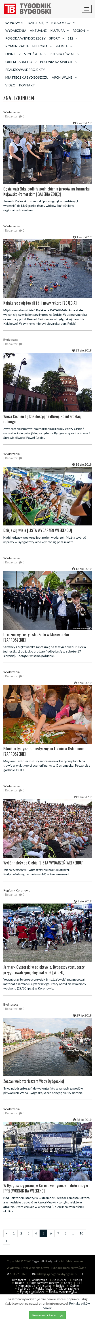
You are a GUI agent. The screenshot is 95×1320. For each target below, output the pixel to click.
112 (79, 1282)
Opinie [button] (13, 54)
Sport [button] (56, 38)
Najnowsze (14, 23)
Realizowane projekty (25, 69)
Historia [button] (42, 46)
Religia (60, 1285)
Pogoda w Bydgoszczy (25, 38)
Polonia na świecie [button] (58, 62)
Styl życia (24, 1288)
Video (10, 85)
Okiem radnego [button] (20, 62)
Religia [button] (63, 46)
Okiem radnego (69, 1288)
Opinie (74, 1285)
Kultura (77, 1280)
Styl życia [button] (35, 54)
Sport (68, 1282)
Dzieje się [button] (38, 23)
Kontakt (27, 85)
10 (81, 1233)
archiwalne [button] (64, 77)
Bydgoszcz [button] (63, 23)
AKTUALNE (38, 30)
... (73, 1233)
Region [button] (81, 30)
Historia (45, 1285)
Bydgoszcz (19, 1280)
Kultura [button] (59, 30)
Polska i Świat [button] (64, 54)
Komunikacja (17, 46)
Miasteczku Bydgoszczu (26, 77)
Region (19, 1282)
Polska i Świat (44, 1288)
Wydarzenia (15, 30)
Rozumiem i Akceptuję (47, 1315)
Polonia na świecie (32, 1291)
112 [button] (72, 38)
